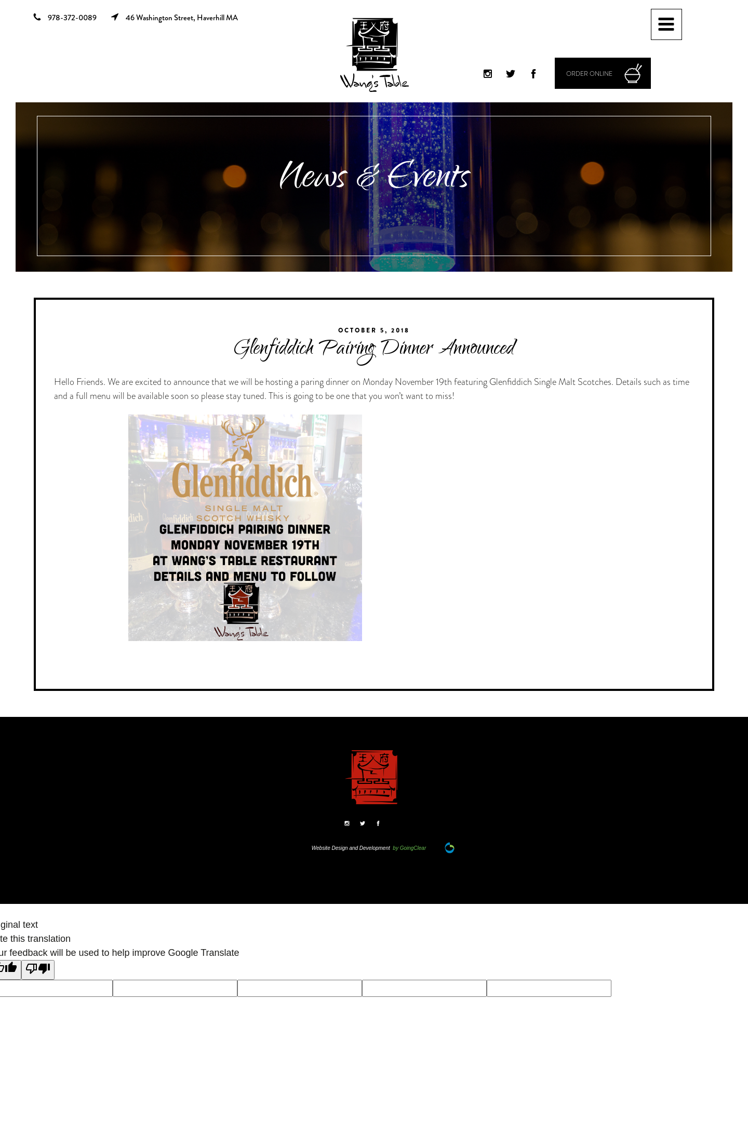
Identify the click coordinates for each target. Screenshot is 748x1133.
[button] (603, 73)
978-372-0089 (65, 18)
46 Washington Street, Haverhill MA (174, 17)
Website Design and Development (351, 848)
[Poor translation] (38, 970)
